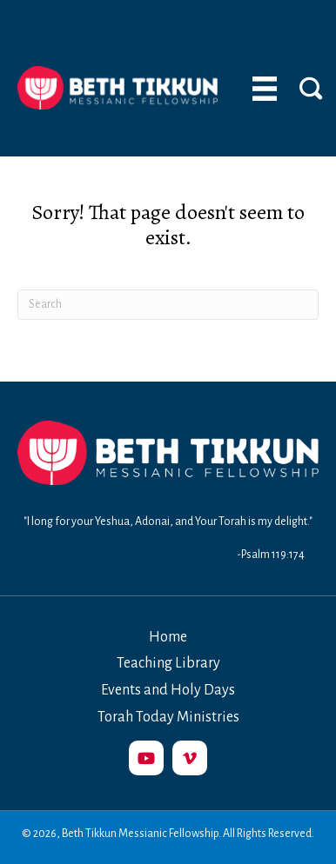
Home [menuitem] (168, 637)
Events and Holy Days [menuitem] (168, 690)
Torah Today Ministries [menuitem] (168, 717)
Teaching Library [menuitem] (168, 663)
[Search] (168, 304)
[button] (146, 758)
